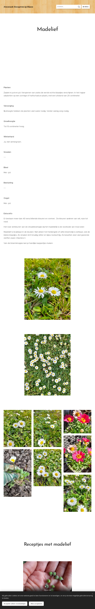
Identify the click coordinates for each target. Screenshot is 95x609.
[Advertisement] (47, 59)
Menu (86, 7)
